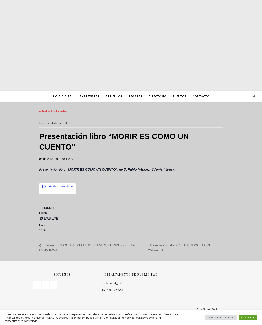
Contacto (201, 96)
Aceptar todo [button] (248, 317)
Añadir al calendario (60, 186)
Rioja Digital (63, 96)
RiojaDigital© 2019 (207, 309)
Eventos (179, 96)
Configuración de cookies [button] (221, 317)
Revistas (135, 96)
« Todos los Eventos (53, 111)
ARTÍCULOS (114, 96)
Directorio (157, 96)
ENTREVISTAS (89, 96)
